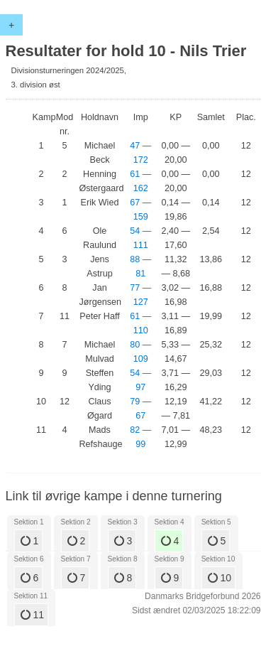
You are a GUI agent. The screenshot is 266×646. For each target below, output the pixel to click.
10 (219, 577)
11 (32, 614)
